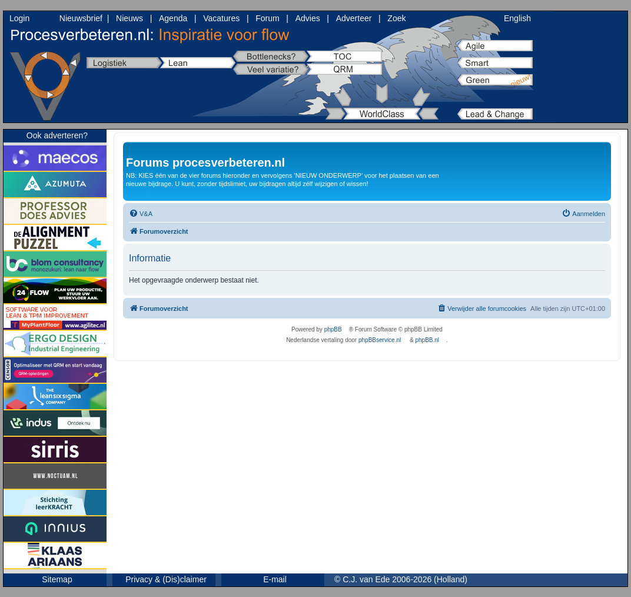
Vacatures (221, 18)
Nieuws (129, 18)
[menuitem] (140, 214)
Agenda (173, 18)
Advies (307, 18)
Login (19, 18)
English (517, 18)
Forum (267, 18)
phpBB (333, 329)
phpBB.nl (427, 340)
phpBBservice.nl (379, 340)
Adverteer (354, 18)
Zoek (396, 18)
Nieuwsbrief (80, 18)
